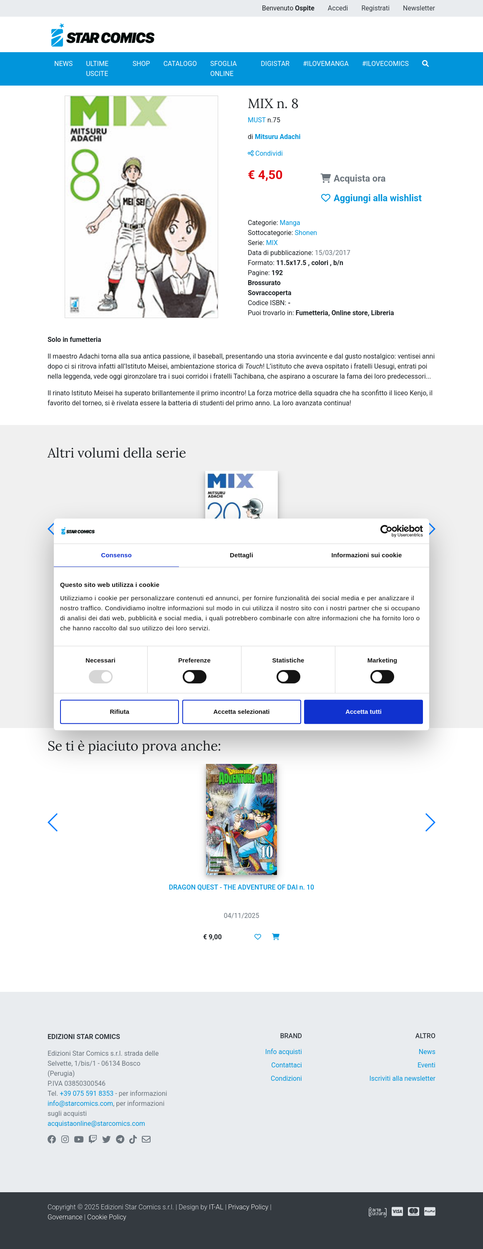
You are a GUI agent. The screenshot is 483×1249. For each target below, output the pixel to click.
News (427, 1052)
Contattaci (286, 1065)
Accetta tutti (363, 711)
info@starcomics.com (80, 1103)
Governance (65, 1217)
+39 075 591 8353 (86, 1093)
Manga (290, 223)
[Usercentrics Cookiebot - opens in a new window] (386, 531)
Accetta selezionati (241, 711)
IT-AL (216, 1207)
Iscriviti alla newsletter (402, 1078)
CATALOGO (180, 64)
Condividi (265, 153)
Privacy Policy (248, 1207)
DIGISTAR (275, 64)
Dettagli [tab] (241, 555)
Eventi (426, 1065)
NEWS (63, 64)
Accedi (338, 8)
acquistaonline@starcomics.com (96, 1124)
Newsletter (419, 8)
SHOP (141, 64)
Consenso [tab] (116, 555)
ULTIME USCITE (97, 69)
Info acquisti (283, 1052)
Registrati (375, 8)
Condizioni (286, 1078)
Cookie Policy (106, 1217)
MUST (257, 120)
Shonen (306, 233)
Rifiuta (119, 711)
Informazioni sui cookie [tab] (367, 555)
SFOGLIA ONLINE (223, 69)
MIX (272, 243)
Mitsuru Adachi (277, 137)
